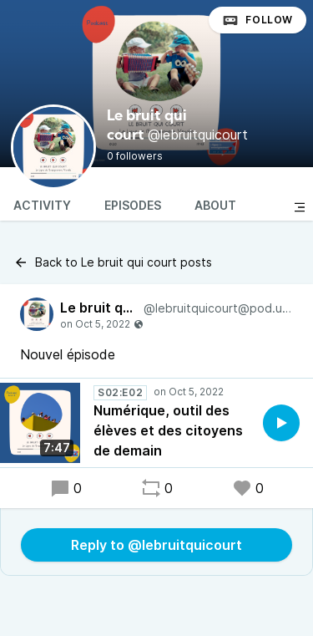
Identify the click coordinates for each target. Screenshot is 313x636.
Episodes (132, 205)
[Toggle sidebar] (299, 207)
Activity (42, 205)
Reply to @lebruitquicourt (156, 545)
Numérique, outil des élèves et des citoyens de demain (168, 430)
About (215, 205)
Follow (257, 20)
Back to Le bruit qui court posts (112, 262)
